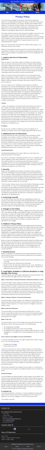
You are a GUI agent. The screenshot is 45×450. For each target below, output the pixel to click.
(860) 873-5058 (10, 420)
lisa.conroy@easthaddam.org (13, 418)
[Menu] (37, 12)
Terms (5, 446)
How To (39, 446)
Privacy (17, 446)
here (18, 327)
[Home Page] (7, 12)
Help (28, 446)
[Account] (22, 12)
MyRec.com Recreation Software (25, 448)
